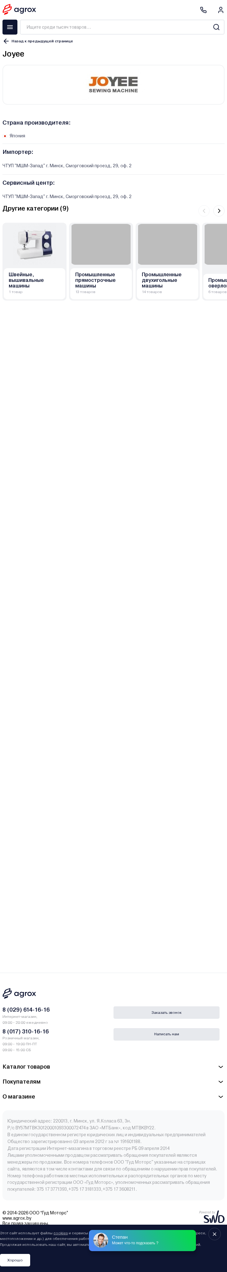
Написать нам (166, 1034)
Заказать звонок (166, 1012)
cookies (60, 1233)
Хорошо (15, 1260)
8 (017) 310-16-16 (25, 1031)
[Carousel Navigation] (211, 210)
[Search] (216, 27)
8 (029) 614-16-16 (26, 1009)
